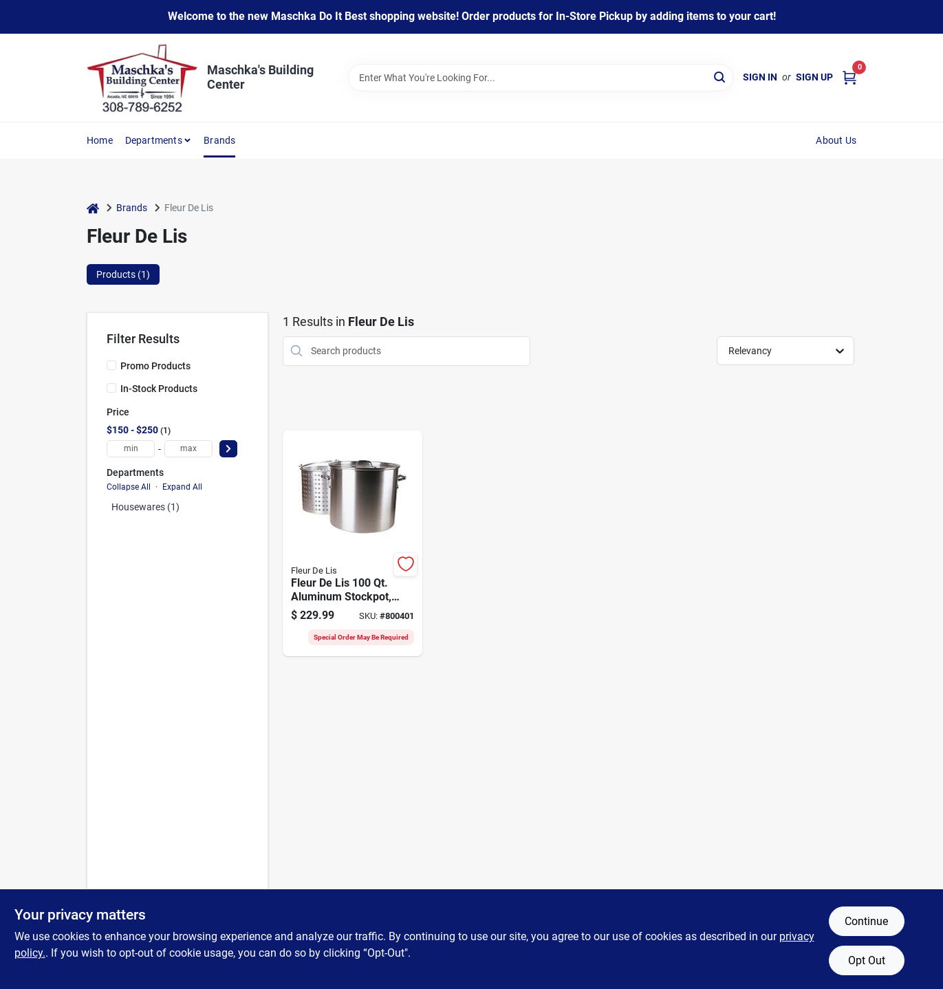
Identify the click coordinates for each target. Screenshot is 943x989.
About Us (836, 140)
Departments (153, 140)
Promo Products (155, 365)
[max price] (188, 448)
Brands (219, 140)
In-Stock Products (158, 388)
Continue (866, 921)
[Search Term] (540, 77)
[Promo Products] (111, 365)
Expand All (182, 487)
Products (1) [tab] (123, 274)
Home (100, 140)
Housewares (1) (145, 506)
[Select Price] (228, 448)
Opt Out (866, 960)
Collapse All (129, 487)
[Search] (720, 76)
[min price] (131, 448)
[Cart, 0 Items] (849, 77)
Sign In (760, 77)
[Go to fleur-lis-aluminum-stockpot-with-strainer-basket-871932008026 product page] (352, 543)
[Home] (93, 208)
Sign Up (814, 77)
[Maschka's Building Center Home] (142, 77)
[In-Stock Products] (111, 388)
